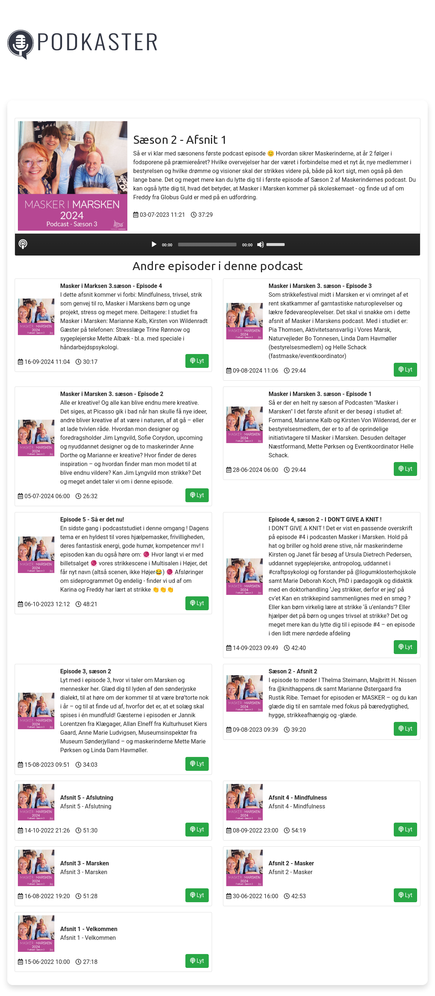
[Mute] (260, 244)
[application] (217, 244)
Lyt (197, 360)
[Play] (154, 244)
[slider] (207, 244)
